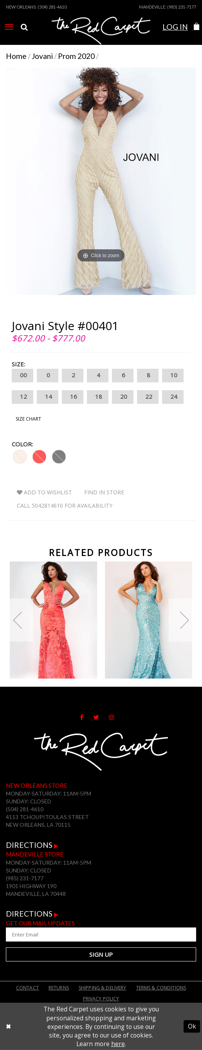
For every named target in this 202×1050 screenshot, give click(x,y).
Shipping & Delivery (102, 987)
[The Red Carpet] (101, 36)
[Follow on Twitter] (101, 716)
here (118, 1043)
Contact (27, 987)
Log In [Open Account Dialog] (175, 26)
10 (173, 375)
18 (97, 397)
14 (47, 397)
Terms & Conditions (161, 987)
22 (148, 397)
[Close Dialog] (8, 1027)
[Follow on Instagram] (115, 716)
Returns (59, 987)
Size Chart (28, 419)
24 (173, 397)
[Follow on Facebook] (86, 716)
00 (22, 375)
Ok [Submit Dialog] (192, 1026)
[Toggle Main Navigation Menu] (9, 27)
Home (16, 56)
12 (22, 397)
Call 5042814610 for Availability (64, 505)
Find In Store (104, 492)
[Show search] (24, 27)
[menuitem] (9, 27)
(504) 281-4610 (52, 6)
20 (122, 397)
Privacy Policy (101, 998)
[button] (196, 26)
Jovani (42, 56)
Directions (32, 844)
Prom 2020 (76, 56)
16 (72, 397)
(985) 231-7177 (181, 6)
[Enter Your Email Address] (101, 934)
